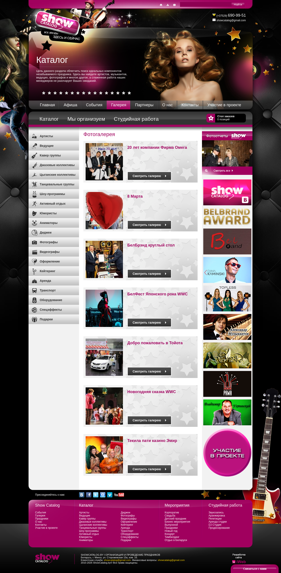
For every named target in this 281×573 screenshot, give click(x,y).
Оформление (50, 261)
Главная (47, 105)
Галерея (118, 105)
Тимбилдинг (172, 537)
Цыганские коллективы (58, 174)
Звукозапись (216, 512)
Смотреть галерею (149, 176)
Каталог (49, 119)
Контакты (190, 105)
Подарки (46, 319)
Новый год (171, 530)
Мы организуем (86, 119)
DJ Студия (215, 524)
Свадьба (170, 515)
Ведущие (47, 145)
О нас (167, 105)
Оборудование (51, 300)
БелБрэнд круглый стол (151, 245)
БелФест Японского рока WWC (157, 294)
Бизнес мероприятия (177, 521)
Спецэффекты (51, 309)
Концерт (170, 534)
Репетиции (215, 518)
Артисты (46, 136)
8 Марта (135, 196)
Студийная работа (136, 119)
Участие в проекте (224, 105)
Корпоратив (172, 512)
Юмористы (48, 213)
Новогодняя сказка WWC (151, 392)
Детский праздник (175, 518)
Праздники (41, 518)
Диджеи (46, 232)
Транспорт (48, 290)
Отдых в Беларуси (176, 540)
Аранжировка (217, 515)
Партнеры (144, 105)
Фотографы (49, 242)
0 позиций (225, 118)
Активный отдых (53, 203)
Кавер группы (50, 155)
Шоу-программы (52, 194)
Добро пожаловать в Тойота (155, 343)
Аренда (45, 280)
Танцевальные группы (57, 184)
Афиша (70, 105)
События (94, 105)
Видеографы (49, 252)
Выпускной (171, 524)
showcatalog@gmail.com (117, 560)
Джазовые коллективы (57, 165)
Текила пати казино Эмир (152, 440)
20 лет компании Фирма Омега (157, 147)
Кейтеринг (47, 271)
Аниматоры (49, 223)
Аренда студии (218, 521)
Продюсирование (219, 527)
